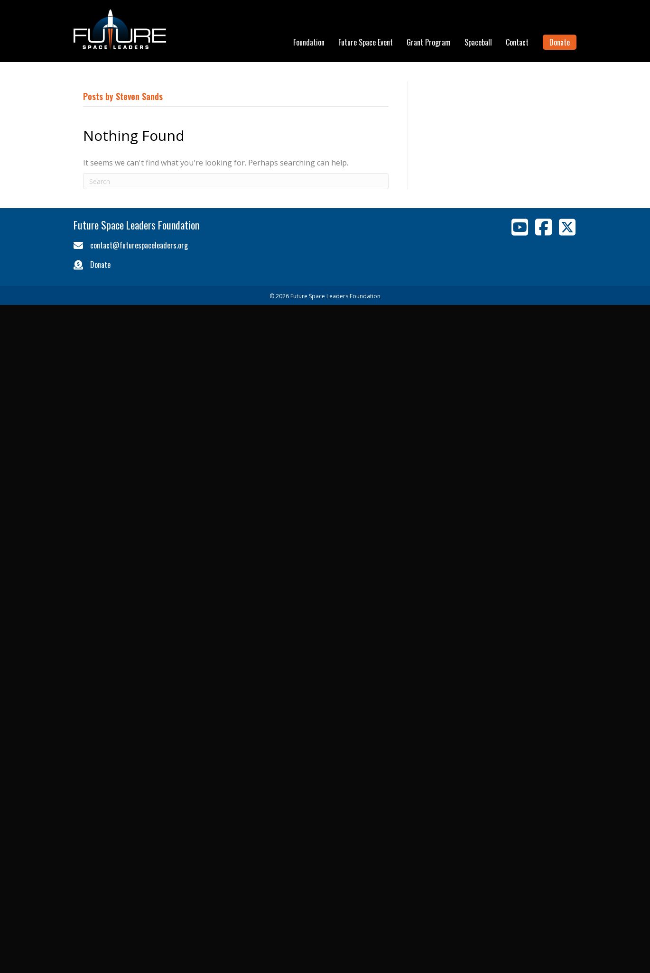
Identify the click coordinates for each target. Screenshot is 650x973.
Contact (517, 42)
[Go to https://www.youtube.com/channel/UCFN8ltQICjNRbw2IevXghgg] (519, 227)
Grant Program (429, 42)
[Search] (236, 181)
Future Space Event (365, 42)
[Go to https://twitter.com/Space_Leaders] (566, 227)
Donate (559, 42)
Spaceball (478, 42)
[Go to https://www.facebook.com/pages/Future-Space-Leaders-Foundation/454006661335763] (543, 227)
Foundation (309, 42)
